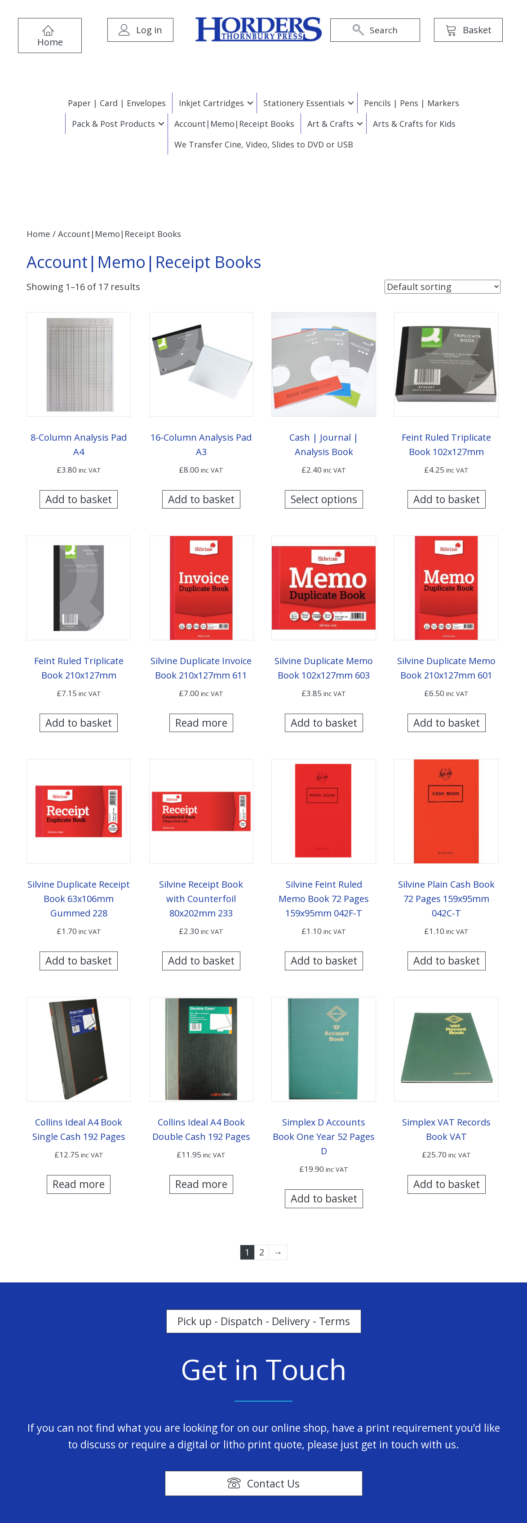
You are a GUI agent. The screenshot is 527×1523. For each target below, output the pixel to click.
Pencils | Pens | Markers (411, 103)
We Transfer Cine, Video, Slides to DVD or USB (263, 144)
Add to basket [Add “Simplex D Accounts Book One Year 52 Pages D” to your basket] (324, 1198)
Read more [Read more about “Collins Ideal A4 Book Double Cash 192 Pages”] (201, 1184)
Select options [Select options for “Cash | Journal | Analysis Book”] (324, 499)
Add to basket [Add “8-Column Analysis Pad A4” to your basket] (78, 499)
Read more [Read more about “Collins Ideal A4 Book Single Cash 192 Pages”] (79, 1184)
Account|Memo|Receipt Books (234, 123)
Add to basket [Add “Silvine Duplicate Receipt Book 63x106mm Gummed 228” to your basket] (78, 960)
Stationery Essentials (304, 103)
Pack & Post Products (113, 123)
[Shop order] (442, 287)
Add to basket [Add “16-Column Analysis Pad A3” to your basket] (201, 499)
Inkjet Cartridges (211, 103)
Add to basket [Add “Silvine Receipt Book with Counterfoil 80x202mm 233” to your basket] (201, 960)
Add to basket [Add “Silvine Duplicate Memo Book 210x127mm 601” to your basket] (446, 722)
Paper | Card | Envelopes (117, 103)
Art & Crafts (330, 123)
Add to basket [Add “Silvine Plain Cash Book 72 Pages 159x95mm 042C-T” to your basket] (446, 960)
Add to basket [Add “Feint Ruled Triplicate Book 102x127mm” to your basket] (446, 499)
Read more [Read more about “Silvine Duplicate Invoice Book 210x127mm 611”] (201, 722)
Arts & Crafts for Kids (414, 123)
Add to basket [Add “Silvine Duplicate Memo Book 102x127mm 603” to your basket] (324, 722)
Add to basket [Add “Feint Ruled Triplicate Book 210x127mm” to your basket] (78, 722)
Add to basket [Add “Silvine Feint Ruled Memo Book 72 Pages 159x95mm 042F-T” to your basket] (324, 960)
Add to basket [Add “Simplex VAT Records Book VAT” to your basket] (446, 1184)
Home (38, 233)
